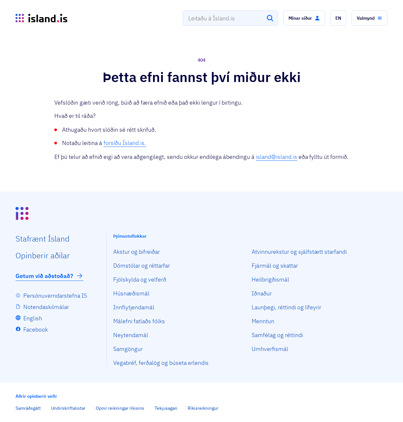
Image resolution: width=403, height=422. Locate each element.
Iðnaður (262, 293)
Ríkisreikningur (203, 408)
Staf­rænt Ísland (43, 238)
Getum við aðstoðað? (49, 276)
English (32, 318)
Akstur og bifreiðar (136, 251)
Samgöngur (128, 349)
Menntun (263, 321)
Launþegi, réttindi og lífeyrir (286, 307)
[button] (304, 18)
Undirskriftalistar (68, 408)
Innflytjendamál (133, 307)
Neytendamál (130, 335)
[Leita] (270, 18)
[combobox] (230, 18)
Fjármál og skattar (275, 265)
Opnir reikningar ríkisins (120, 408)
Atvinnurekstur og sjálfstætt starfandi (299, 251)
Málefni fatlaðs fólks (139, 321)
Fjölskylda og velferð (139, 279)
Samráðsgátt (28, 408)
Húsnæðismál (131, 293)
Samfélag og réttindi (277, 335)
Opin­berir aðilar (43, 255)
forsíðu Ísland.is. (124, 143)
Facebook (35, 329)
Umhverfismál (270, 349)
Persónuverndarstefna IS (55, 295)
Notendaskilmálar (46, 307)
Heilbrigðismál (270, 279)
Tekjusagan (166, 408)
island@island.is (276, 156)
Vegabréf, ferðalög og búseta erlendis (161, 362)
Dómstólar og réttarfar (141, 265)
